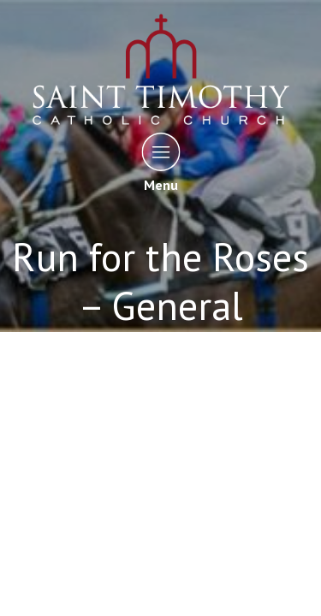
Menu (160, 162)
